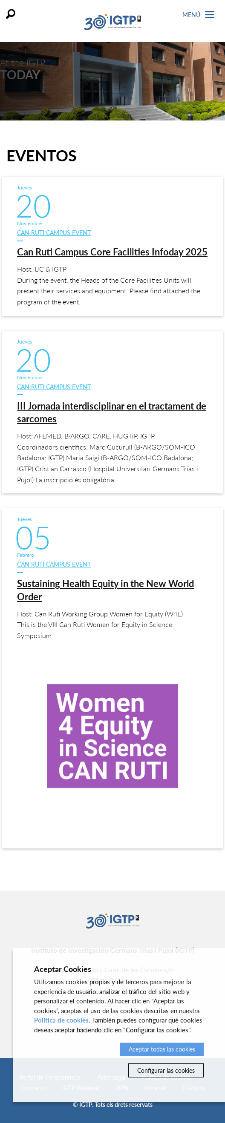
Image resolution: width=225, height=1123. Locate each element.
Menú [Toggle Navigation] (198, 14)
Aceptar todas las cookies (162, 1049)
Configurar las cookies (166, 1070)
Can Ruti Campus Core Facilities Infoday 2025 (112, 252)
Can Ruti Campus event (54, 232)
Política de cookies (61, 1020)
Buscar (10, 14)
